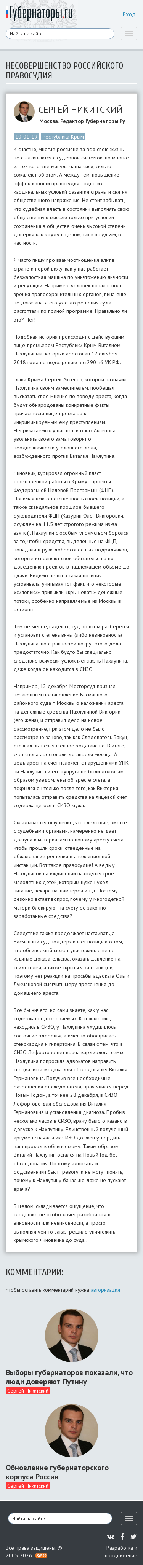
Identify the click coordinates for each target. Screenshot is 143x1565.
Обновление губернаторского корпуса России (57, 1472)
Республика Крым (63, 136)
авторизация (105, 1289)
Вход (129, 14)
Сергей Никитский (27, 1390)
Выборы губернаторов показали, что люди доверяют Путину (69, 1377)
